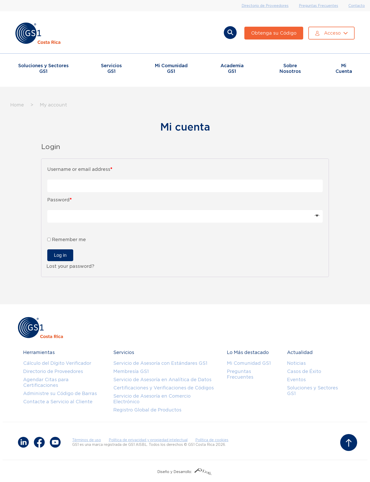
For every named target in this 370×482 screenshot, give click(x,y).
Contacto (356, 6)
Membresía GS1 (131, 371)
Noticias (296, 363)
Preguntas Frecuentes (318, 6)
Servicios (123, 352)
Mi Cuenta (344, 68)
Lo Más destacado (248, 352)
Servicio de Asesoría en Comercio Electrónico (152, 398)
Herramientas (39, 352)
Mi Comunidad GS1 (249, 363)
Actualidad (300, 352)
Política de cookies (211, 440)
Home (17, 104)
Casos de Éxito (304, 371)
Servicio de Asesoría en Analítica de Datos (162, 379)
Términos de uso (86, 440)
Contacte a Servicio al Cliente (57, 401)
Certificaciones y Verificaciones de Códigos (163, 387)
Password (59, 199)
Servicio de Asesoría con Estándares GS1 (160, 363)
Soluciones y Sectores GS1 (312, 390)
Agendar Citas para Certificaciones (46, 382)
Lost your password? (70, 266)
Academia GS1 (232, 68)
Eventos (296, 379)
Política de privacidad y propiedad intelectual (148, 440)
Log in (60, 255)
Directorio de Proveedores (265, 6)
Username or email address (79, 169)
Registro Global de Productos (147, 409)
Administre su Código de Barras (60, 393)
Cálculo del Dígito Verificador (57, 363)
